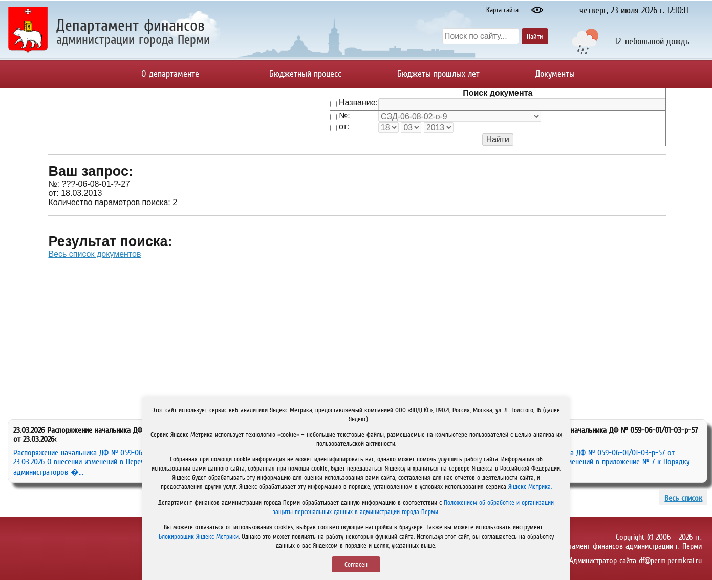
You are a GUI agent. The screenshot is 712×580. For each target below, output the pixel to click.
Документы (555, 74)
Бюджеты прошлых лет (438, 74)
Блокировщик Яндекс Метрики (199, 536)
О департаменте (170, 74)
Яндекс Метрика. (530, 486)
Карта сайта (502, 10)
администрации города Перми (133, 39)
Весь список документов (94, 254)
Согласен (356, 564)
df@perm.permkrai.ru (670, 560)
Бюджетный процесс (305, 74)
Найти (535, 36)
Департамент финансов (130, 25)
